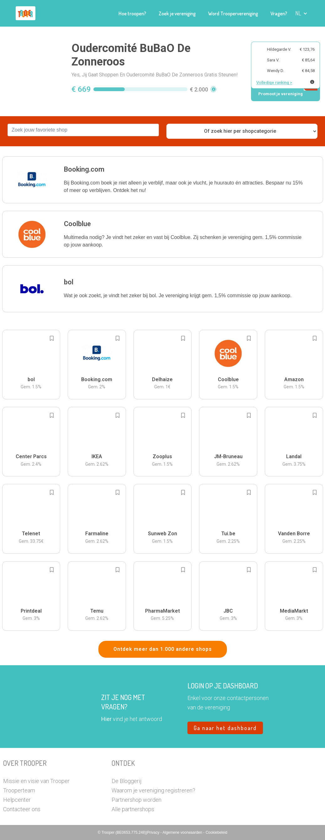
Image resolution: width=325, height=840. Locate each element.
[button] (301, 13)
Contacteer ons (21, 809)
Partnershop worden (136, 799)
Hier (106, 719)
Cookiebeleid (216, 832)
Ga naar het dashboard (225, 727)
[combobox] (83, 130)
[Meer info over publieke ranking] (312, 82)
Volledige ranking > (274, 82)
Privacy (153, 832)
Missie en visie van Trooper (36, 781)
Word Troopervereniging (233, 13)
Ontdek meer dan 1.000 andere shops (162, 649)
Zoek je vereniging (177, 13)
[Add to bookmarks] (51, 338)
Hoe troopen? (132, 13)
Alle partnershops (133, 809)
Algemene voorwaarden (182, 832)
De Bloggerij (126, 781)
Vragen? (278, 13)
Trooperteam (19, 790)
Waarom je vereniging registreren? (153, 790)
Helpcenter (17, 799)
